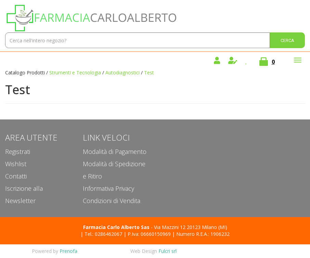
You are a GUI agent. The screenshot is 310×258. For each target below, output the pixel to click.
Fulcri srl (167, 251)
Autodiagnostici (122, 72)
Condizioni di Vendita (111, 201)
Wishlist (15, 164)
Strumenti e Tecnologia (75, 72)
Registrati (17, 151)
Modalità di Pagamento (114, 151)
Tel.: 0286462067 (103, 234)
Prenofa (68, 251)
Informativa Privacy (108, 188)
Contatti (16, 176)
